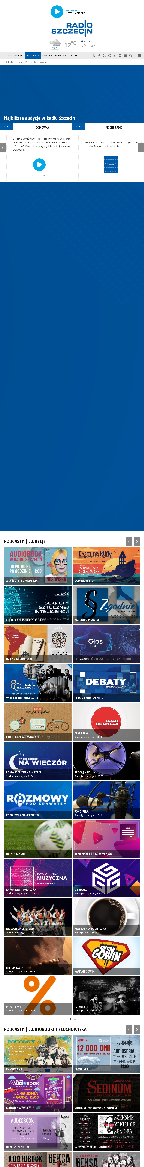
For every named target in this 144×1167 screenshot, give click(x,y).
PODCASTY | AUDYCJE (25, 541)
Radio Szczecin (13, 62)
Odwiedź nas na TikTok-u (115, 55)
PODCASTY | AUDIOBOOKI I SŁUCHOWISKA (45, 1029)
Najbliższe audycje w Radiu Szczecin (39, 118)
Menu (139, 55)
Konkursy (61, 55)
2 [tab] (74, 1019)
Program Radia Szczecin (36, 62)
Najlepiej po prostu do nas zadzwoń (94, 55)
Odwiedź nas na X (104, 55)
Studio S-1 (77, 55)
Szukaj (130, 55)
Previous (3, 147)
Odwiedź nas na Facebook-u (99, 55)
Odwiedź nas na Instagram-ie (109, 55)
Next (141, 147)
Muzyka (47, 55)
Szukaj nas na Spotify (120, 55)
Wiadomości (16, 55)
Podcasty (33, 55)
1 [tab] (69, 1019)
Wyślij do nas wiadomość (125, 55)
